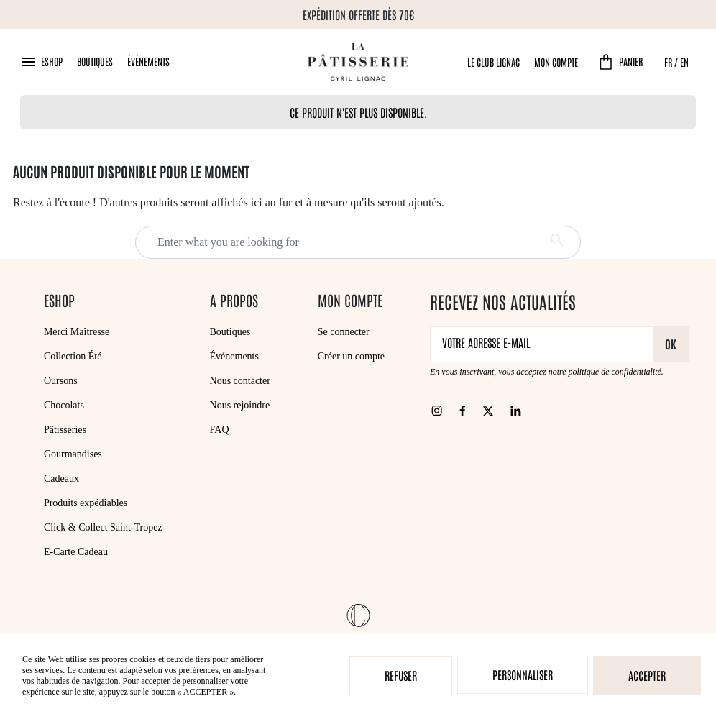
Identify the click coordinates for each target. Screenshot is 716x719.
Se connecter (344, 331)
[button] (41, 62)
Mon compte (556, 61)
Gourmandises (73, 454)
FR (668, 61)
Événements (148, 61)
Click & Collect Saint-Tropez (103, 527)
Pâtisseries (65, 429)
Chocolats (64, 405)
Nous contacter (240, 380)
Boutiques (95, 61)
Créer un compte (351, 356)
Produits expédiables (85, 503)
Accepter (647, 675)
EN (684, 61)
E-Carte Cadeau (76, 551)
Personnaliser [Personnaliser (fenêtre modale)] (522, 674)
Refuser (401, 675)
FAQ (219, 429)
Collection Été (72, 356)
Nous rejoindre (240, 405)
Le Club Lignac (493, 61)
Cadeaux (61, 478)
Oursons (61, 380)
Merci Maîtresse (76, 331)
